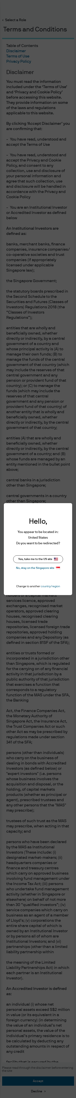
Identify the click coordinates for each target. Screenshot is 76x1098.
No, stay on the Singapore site (38, 568)
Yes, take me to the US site (38, 559)
